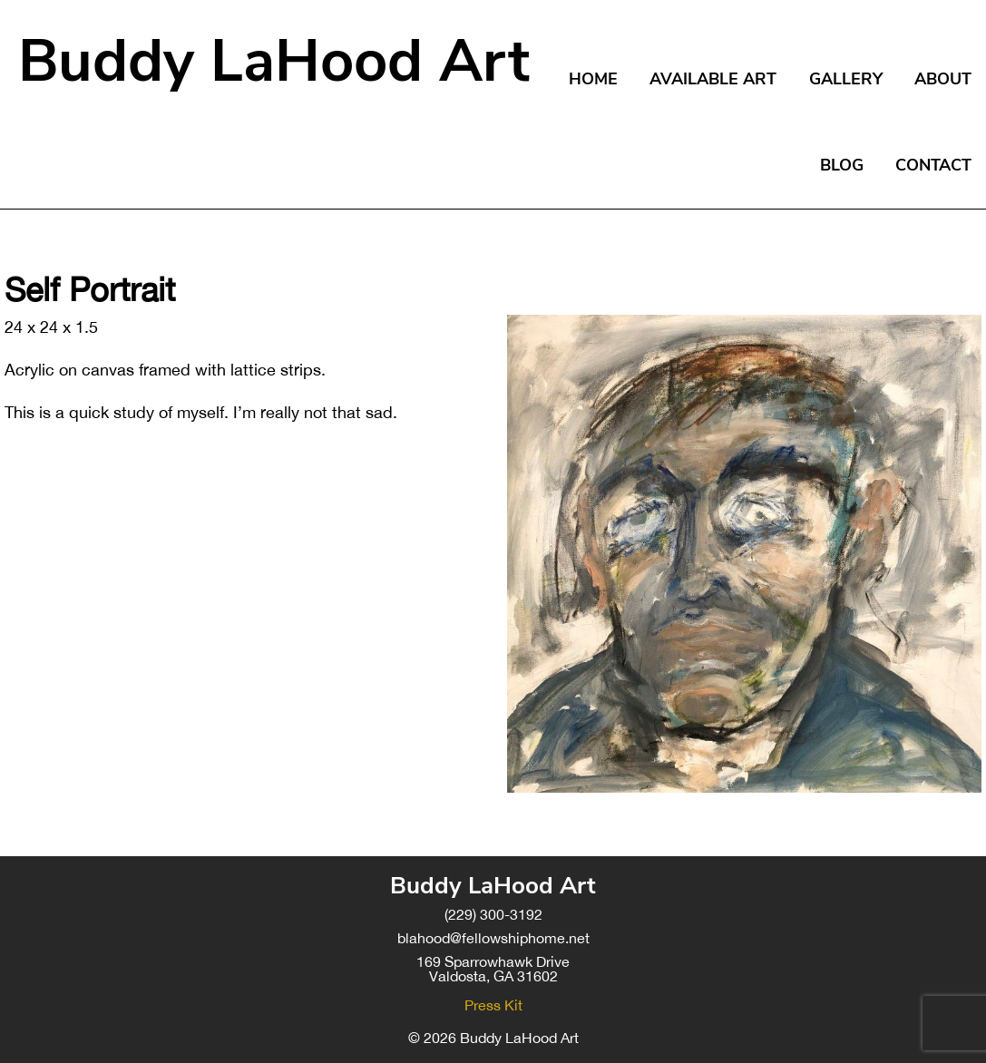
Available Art (712, 79)
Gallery (846, 79)
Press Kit (493, 1005)
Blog (842, 165)
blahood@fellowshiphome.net (493, 938)
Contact (933, 165)
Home (593, 79)
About (942, 79)
